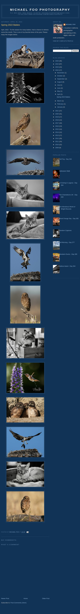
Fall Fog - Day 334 (65, 159)
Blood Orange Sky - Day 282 (68, 218)
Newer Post (5, 598)
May (58, 91)
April (59, 94)
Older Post (45, 598)
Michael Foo (71, 24)
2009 (57, 148)
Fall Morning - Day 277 (67, 242)
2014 (57, 132)
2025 (57, 61)
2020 (57, 114)
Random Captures (65, 230)
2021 (57, 111)
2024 (57, 64)
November (61, 73)
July (58, 85)
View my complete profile (63, 41)
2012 (57, 138)
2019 (57, 117)
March (59, 101)
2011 (57, 141)
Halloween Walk (64, 171)
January (60, 107)
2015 (57, 129)
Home (26, 598)
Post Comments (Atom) (18, 603)
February (60, 104)
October (60, 76)
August (59, 82)
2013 (57, 135)
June (59, 88)
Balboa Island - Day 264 (67, 266)
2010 (57, 144)
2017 (57, 123)
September (61, 79)
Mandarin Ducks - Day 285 (68, 254)
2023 (57, 67)
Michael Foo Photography (40, 9)
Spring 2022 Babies (63, 97)
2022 (57, 70)
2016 (57, 126)
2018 (57, 120)
